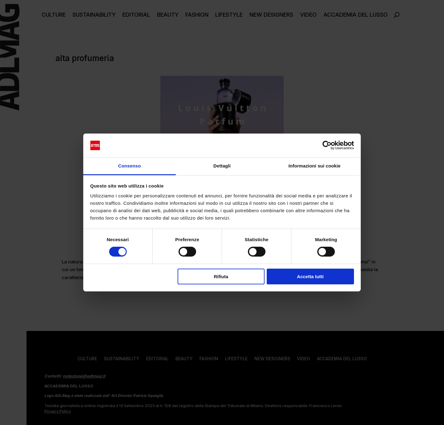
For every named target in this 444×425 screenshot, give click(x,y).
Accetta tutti (310, 276)
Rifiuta (221, 276)
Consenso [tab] (129, 165)
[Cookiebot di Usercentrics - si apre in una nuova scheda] (327, 145)
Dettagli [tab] (222, 165)
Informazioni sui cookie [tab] (315, 165)
